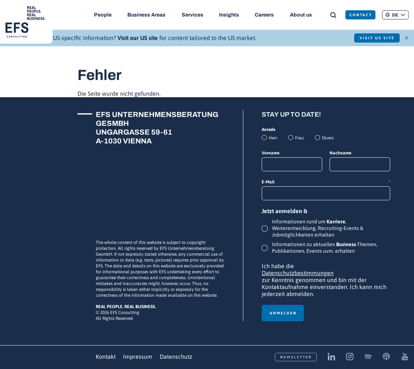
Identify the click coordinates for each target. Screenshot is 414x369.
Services (192, 15)
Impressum (137, 356)
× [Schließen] (406, 37)
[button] (395, 14)
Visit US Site (376, 38)
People (103, 15)
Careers (265, 15)
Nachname (340, 153)
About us (302, 15)
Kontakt (106, 356)
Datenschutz (176, 356)
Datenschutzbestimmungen (298, 273)
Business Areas (147, 15)
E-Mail (326, 182)
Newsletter (296, 357)
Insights (229, 15)
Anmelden (283, 313)
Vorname (270, 153)
